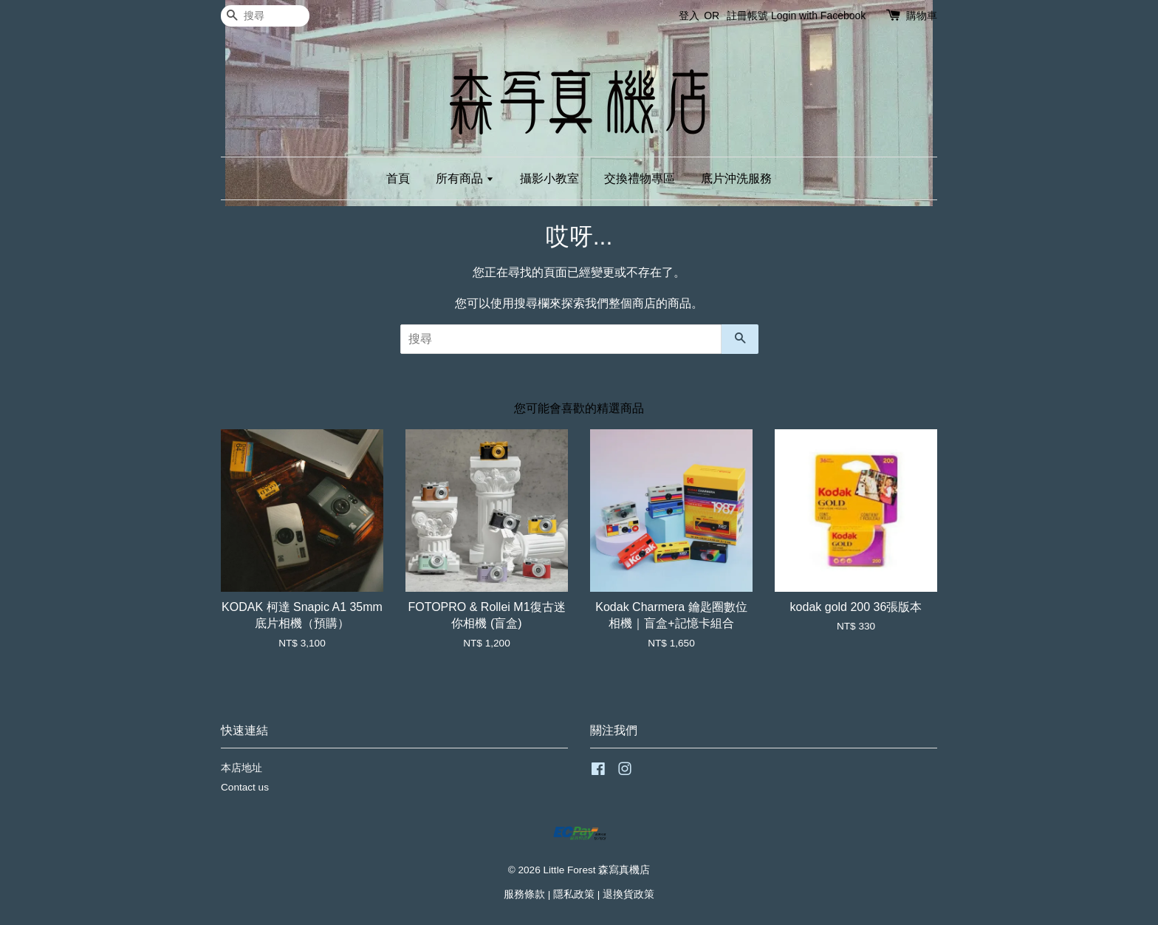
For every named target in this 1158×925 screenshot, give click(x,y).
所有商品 (465, 178)
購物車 (921, 15)
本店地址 (241, 768)
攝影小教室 (549, 178)
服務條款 (524, 894)
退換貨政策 (628, 894)
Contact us (245, 787)
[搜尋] (265, 16)
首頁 (398, 178)
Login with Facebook (818, 15)
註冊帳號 (747, 15)
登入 (689, 15)
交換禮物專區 (639, 178)
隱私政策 (574, 894)
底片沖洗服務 (736, 178)
